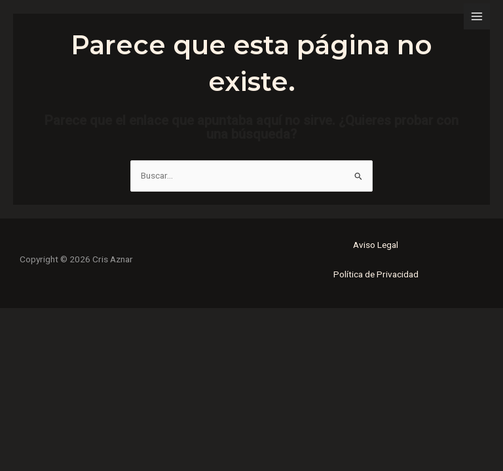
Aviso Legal (375, 244)
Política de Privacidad (376, 274)
